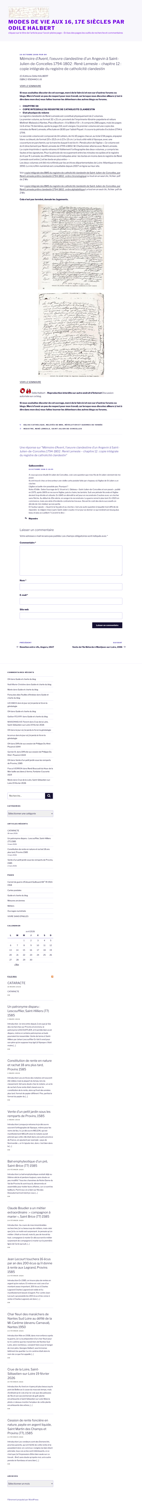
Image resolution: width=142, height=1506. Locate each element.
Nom (23, 580)
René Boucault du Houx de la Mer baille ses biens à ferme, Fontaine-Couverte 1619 (30, 771)
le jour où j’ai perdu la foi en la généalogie (33, 730)
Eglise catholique (34, 425)
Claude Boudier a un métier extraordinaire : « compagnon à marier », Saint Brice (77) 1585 (28, 1212)
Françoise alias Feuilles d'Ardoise (21, 694)
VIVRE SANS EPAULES (17, 916)
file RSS (12, 977)
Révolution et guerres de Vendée (84, 425)
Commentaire (28, 542)
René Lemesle (42, 429)
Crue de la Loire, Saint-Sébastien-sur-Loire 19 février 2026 (28, 1373)
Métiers (10, 906)
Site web (24, 609)
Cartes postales (14, 890)
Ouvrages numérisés (16, 911)
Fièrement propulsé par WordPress (22, 1499)
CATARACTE (13, 830)
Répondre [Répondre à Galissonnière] (33, 518)
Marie (10, 689)
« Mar (16, 964)
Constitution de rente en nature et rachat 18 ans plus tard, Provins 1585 (29, 1065)
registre (29, 429)
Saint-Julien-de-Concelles (67, 429)
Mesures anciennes (16, 900)
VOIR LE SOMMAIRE (30, 86)
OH (45, 55)
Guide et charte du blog (26, 679)
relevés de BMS (55, 425)
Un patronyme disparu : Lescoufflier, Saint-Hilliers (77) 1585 (28, 1011)
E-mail (24, 595)
